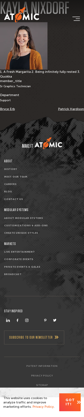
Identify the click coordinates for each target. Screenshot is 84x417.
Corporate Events (18, 259)
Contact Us (13, 199)
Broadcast (13, 274)
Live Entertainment (19, 251)
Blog (8, 191)
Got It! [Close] (70, 402)
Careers (10, 184)
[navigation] (76, 19)
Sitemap (42, 385)
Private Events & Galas (22, 266)
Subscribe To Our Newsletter (31, 337)
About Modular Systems (23, 218)
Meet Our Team (15, 176)
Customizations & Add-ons (26, 225)
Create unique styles (21, 233)
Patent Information (41, 366)
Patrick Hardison (71, 109)
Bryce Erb (7, 109)
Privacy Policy (42, 375)
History (10, 169)
